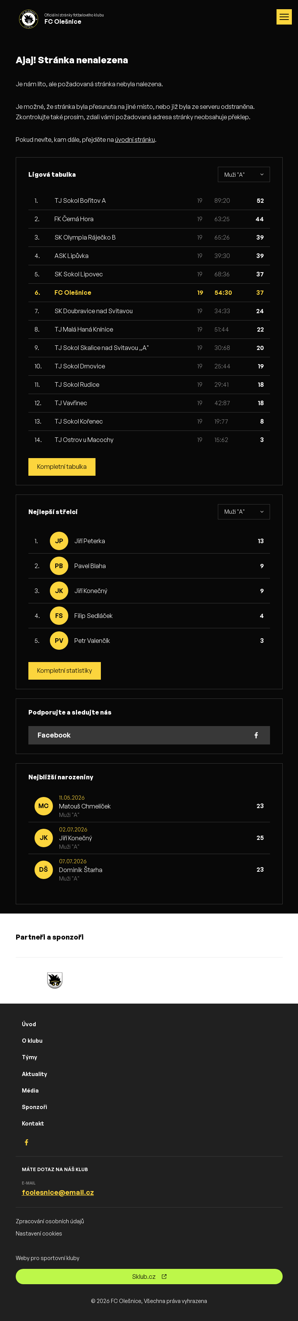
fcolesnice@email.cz (58, 1192)
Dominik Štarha (80, 870)
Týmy (29, 1057)
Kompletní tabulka (62, 467)
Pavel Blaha (90, 566)
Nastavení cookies (39, 1233)
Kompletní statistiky (64, 671)
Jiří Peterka (89, 541)
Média (30, 1090)
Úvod (29, 1024)
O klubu (32, 1041)
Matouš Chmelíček (85, 806)
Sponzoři (34, 1107)
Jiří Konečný (90, 591)
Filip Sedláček (93, 615)
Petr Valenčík (92, 640)
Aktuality (34, 1074)
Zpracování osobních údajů (50, 1221)
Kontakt (33, 1123)
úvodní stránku (135, 139)
